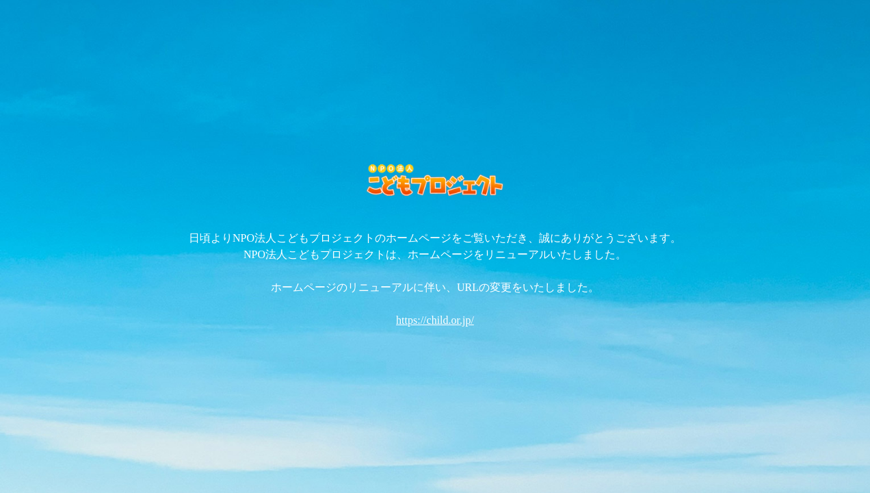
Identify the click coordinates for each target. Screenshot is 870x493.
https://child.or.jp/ (435, 320)
